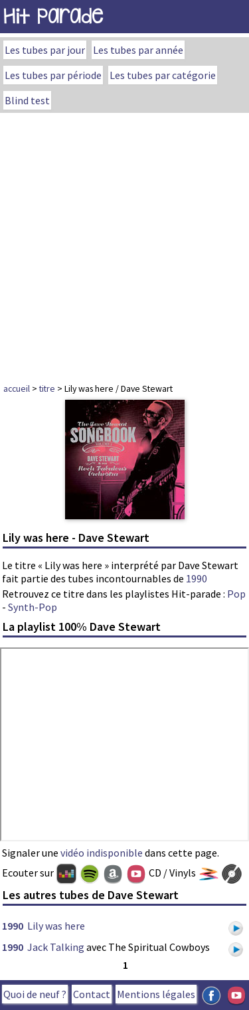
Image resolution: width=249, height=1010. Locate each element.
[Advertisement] (124, 244)
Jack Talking (55, 947)
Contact (91, 994)
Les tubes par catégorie (163, 75)
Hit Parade (53, 16)
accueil (16, 388)
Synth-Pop (32, 607)
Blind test (27, 100)
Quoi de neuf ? (34, 994)
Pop (236, 593)
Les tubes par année (138, 49)
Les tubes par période (53, 75)
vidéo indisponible (101, 852)
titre (47, 388)
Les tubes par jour (45, 49)
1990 (196, 578)
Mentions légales (156, 994)
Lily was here (56, 925)
